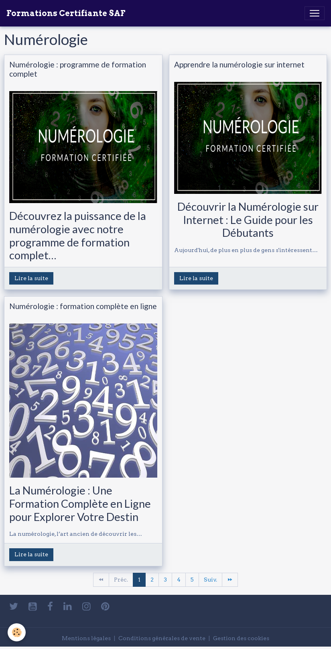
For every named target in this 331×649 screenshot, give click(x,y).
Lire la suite (31, 278)
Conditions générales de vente (161, 638)
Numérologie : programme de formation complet (77, 69)
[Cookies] (17, 632)
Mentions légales (86, 638)
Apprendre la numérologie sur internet (239, 64)
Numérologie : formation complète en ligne (83, 306)
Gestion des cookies (241, 638)
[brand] (65, 13)
